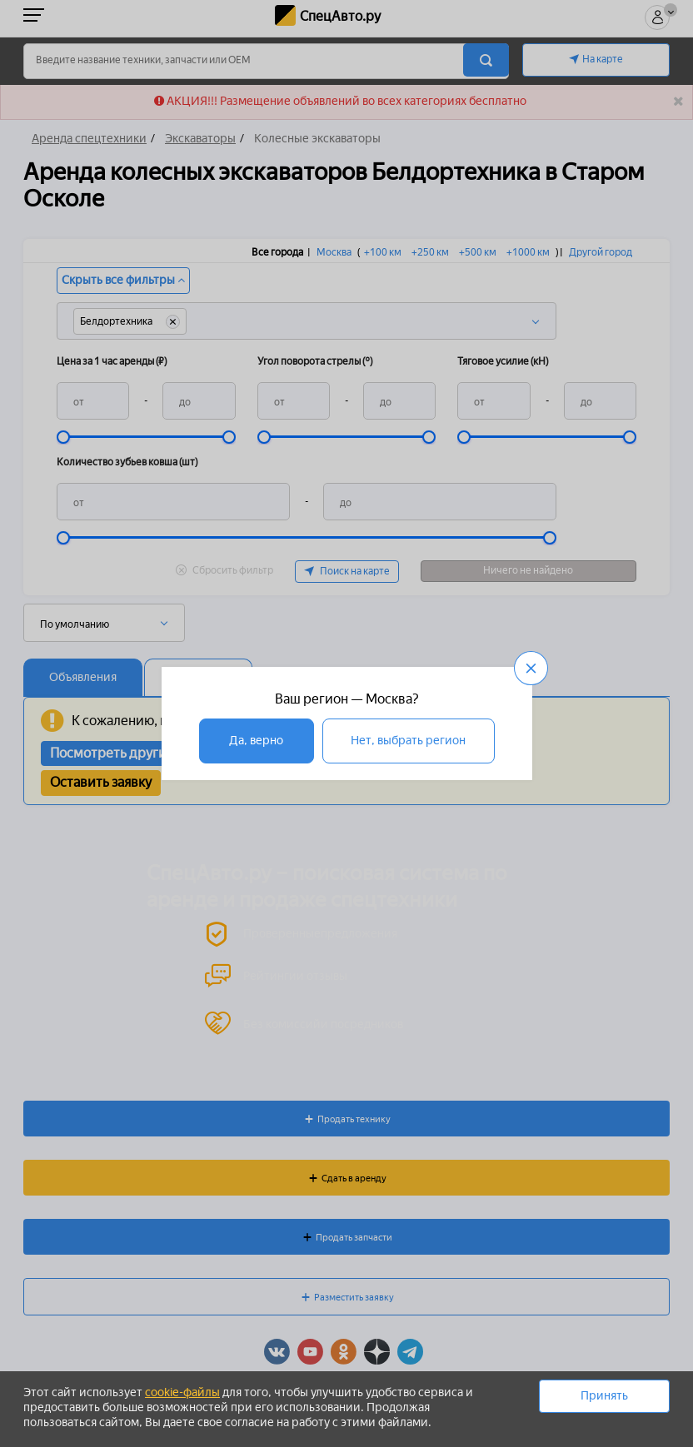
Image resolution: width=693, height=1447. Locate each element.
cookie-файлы (182, 1392)
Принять (604, 1396)
